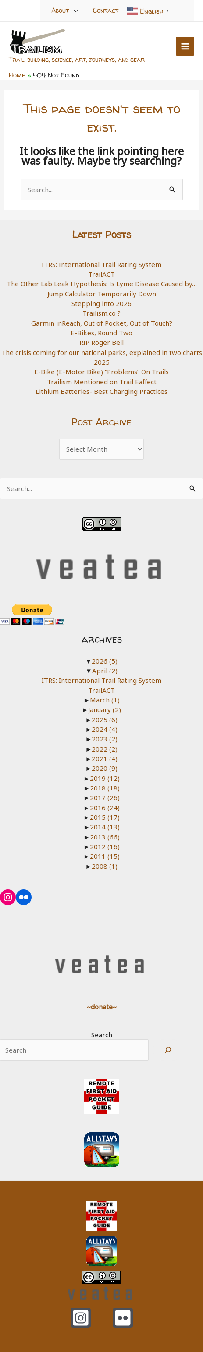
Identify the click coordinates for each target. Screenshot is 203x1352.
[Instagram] (81, 1318)
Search (101, 1034)
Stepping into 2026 (101, 303)
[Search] (168, 1050)
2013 (105, 836)
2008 (105, 866)
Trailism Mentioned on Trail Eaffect (102, 381)
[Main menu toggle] (185, 46)
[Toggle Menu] (76, 10)
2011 (105, 856)
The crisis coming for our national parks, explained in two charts (101, 352)
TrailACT (101, 274)
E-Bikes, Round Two (101, 332)
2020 (105, 768)
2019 (105, 778)
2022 (105, 748)
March (105, 699)
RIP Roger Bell (101, 342)
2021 (105, 758)
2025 (102, 362)
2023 (105, 738)
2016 (105, 807)
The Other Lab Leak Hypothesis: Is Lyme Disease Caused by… (102, 283)
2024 (105, 729)
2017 (105, 797)
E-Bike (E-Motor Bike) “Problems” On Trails (101, 371)
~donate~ (102, 1006)
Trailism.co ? (101, 313)
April (105, 670)
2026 (105, 661)
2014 (105, 826)
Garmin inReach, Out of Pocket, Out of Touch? (101, 323)
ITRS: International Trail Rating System (101, 264)
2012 (105, 846)
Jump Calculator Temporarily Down (101, 293)
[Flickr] (123, 1318)
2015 (105, 817)
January (104, 709)
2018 (105, 787)
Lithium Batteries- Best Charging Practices (101, 391)
